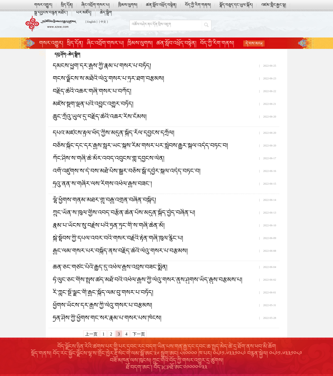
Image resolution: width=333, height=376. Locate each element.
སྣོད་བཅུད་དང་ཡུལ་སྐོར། (236, 5)
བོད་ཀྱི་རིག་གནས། (198, 5)
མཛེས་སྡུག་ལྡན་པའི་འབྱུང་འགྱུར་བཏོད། (93, 103)
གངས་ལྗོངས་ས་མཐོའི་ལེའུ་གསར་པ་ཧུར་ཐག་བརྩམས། (108, 78)
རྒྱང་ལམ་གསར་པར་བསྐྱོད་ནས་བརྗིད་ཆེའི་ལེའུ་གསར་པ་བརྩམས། (120, 250)
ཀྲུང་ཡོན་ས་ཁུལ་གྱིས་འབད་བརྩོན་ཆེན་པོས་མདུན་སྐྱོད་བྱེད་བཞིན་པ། (124, 212)
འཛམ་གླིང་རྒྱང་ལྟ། (273, 5)
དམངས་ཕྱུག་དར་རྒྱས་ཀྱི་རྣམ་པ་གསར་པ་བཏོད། (102, 65)
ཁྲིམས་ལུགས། (127, 5)
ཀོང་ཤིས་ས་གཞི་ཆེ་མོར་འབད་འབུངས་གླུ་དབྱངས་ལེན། (108, 158)
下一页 (139, 334)
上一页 (91, 334)
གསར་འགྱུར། (43, 5)
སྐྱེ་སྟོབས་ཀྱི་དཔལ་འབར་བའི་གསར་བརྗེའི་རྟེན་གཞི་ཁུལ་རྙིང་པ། (118, 238)
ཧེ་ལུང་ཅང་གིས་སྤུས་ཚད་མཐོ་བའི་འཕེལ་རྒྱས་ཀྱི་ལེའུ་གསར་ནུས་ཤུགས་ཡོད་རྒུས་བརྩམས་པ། (147, 279)
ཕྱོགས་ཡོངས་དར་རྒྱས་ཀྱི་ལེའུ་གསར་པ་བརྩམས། (102, 305)
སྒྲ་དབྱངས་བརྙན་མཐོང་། (51, 12)
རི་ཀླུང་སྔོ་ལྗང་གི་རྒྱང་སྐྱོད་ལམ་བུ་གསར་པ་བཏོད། (103, 292)
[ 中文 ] (103, 21)
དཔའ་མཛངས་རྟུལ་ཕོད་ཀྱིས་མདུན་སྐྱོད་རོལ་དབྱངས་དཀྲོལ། (113, 132)
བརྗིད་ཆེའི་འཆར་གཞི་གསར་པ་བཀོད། (92, 91)
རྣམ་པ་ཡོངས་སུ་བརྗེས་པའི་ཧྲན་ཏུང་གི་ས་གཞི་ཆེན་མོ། (109, 225)
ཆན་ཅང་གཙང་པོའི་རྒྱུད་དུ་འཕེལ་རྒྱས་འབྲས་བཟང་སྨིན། (110, 267)
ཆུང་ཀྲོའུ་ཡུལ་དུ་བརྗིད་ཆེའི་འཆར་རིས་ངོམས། (100, 116)
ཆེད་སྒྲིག (106, 12)
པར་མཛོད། (83, 12)
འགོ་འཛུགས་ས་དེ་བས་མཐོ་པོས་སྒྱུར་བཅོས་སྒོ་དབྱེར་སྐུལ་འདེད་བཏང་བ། (126, 171)
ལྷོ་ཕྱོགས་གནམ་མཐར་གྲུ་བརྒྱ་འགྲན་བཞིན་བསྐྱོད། (104, 199)
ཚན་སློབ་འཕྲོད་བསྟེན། (161, 5)
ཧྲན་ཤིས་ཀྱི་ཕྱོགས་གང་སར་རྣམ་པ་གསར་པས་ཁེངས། (107, 317)
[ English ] (91, 21)
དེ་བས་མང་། (254, 43)
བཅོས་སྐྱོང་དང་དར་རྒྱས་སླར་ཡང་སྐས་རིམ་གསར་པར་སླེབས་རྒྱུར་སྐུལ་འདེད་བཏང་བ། (140, 145)
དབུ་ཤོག (60, 54)
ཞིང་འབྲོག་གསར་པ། (95, 5)
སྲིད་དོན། (67, 5)
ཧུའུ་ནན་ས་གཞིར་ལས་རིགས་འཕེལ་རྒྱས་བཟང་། (102, 183)
